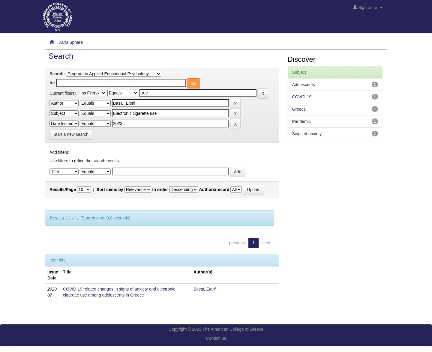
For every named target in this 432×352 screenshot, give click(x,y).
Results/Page (63, 189)
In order (160, 189)
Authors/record (214, 189)
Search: (57, 73)
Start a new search (70, 134)
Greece (299, 109)
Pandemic (301, 121)
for (52, 82)
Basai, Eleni (205, 289)
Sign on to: (367, 7)
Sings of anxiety (307, 133)
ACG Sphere (71, 42)
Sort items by (110, 189)
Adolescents (303, 84)
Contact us (216, 338)
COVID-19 (302, 96)
